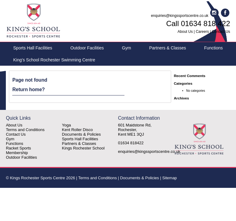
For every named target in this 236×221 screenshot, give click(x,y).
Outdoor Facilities (87, 47)
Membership (17, 152)
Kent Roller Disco (77, 129)
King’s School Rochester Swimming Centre (54, 59)
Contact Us (221, 31)
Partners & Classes (167, 47)
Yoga (66, 125)
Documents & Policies (81, 134)
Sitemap (169, 178)
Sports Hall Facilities (32, 47)
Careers (202, 31)
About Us (185, 31)
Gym (126, 47)
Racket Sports (18, 148)
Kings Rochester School (83, 148)
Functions (213, 47)
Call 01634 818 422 (198, 23)
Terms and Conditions (25, 129)
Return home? (28, 89)
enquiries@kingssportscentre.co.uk (179, 16)
